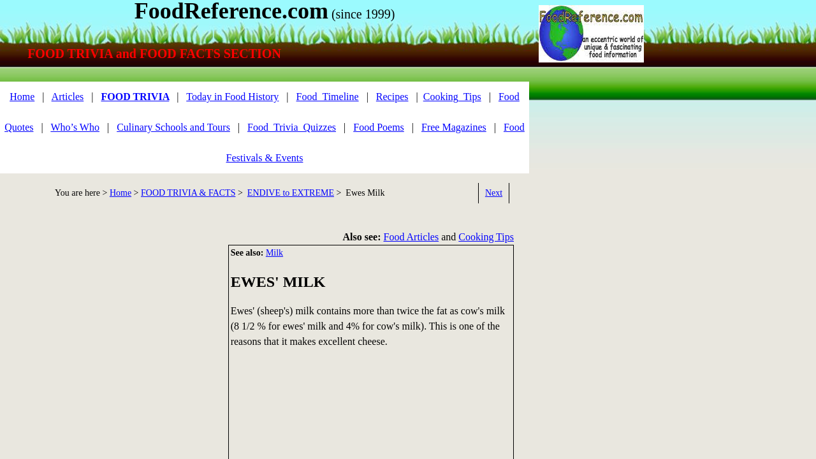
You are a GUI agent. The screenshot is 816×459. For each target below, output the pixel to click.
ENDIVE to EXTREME (290, 193)
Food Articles (411, 236)
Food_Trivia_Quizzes (291, 127)
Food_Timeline (327, 96)
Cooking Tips (486, 236)
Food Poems (378, 127)
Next (493, 193)
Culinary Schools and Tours (173, 127)
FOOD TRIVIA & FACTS (188, 193)
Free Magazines (453, 127)
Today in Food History (232, 96)
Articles (68, 96)
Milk (274, 253)
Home (22, 96)
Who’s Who (74, 127)
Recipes (392, 96)
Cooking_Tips (452, 96)
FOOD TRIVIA (135, 96)
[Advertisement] (108, 334)
